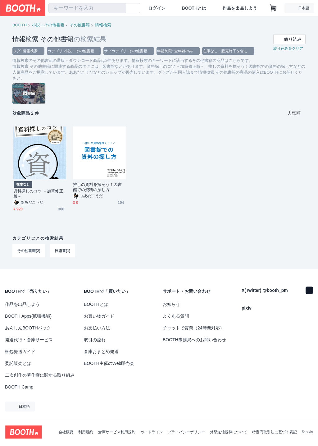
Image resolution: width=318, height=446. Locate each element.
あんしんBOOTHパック (28, 327)
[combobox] (87, 8)
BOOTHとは (194, 8)
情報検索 (103, 25)
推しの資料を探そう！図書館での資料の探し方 (97, 187)
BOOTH (19, 25)
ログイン (157, 8)
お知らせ (171, 304)
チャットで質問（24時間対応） (193, 327)
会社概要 (65, 432)
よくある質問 (176, 316)
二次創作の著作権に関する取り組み (40, 375)
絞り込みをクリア (288, 48)
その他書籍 (80, 25)
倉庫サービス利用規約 (116, 432)
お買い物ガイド (99, 316)
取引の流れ (95, 339)
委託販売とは (18, 363)
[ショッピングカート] (273, 8)
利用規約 (85, 432)
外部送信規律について (228, 432)
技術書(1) (62, 251)
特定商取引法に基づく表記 (274, 432)
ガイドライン (151, 432)
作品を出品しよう (239, 8)
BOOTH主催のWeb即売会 (109, 363)
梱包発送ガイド (20, 351)
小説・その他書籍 (48, 25)
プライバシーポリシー (186, 432)
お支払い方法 (97, 327)
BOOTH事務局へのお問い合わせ (194, 339)
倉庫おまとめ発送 (101, 351)
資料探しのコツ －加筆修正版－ (38, 194)
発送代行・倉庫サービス (29, 339)
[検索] (120, 8)
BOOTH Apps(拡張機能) (28, 316)
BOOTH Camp (19, 386)
